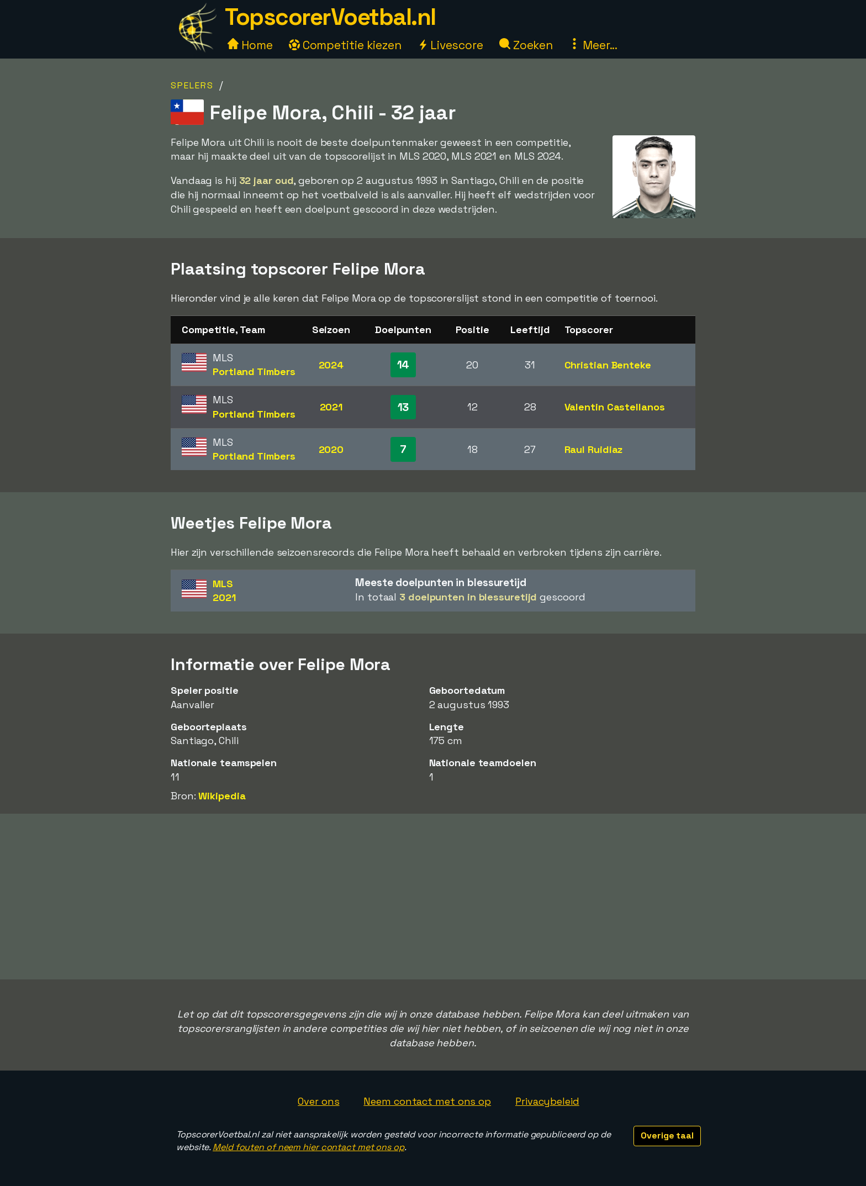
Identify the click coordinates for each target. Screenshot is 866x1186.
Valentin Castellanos (614, 406)
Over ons (318, 1101)
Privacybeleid (547, 1101)
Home (250, 45)
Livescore (450, 45)
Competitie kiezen (345, 45)
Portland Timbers (254, 371)
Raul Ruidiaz (593, 449)
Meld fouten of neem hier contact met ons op (308, 1147)
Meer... (593, 45)
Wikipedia (221, 795)
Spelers (192, 85)
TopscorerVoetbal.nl (330, 16)
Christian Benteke (607, 365)
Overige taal (667, 1135)
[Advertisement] (433, 896)
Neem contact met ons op (427, 1101)
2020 (331, 449)
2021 (331, 406)
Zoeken (526, 45)
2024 (331, 365)
